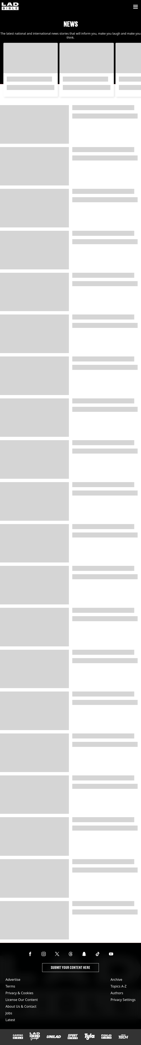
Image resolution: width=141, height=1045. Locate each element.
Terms (10, 986)
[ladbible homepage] (10, 7)
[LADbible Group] (35, 1036)
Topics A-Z (118, 986)
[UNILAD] (54, 1036)
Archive (116, 979)
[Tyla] (90, 1036)
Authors (117, 993)
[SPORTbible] (73, 1036)
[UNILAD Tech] (123, 1036)
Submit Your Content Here (70, 967)
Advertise (12, 979)
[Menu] (135, 6)
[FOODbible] (106, 1036)
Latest (10, 1020)
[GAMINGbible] (18, 1036)
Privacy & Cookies (19, 993)
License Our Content (21, 999)
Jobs (8, 1013)
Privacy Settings (123, 999)
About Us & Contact (20, 1006)
